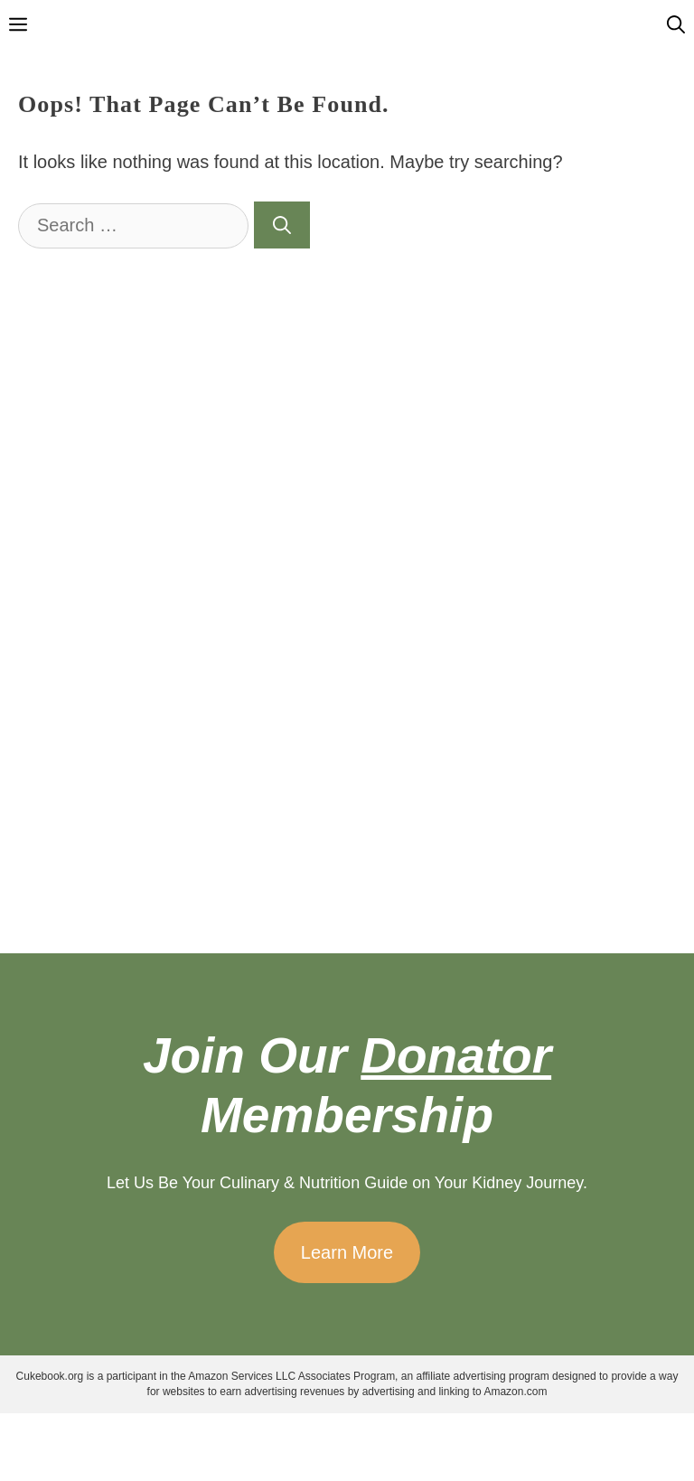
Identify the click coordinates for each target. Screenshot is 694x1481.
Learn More (347, 1252)
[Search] (282, 225)
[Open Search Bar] (676, 25)
